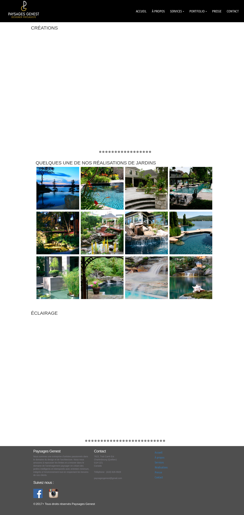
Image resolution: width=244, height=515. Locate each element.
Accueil (141, 11)
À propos (158, 11)
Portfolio (198, 11)
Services (177, 11)
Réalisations (161, 467)
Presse (216, 11)
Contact (233, 11)
